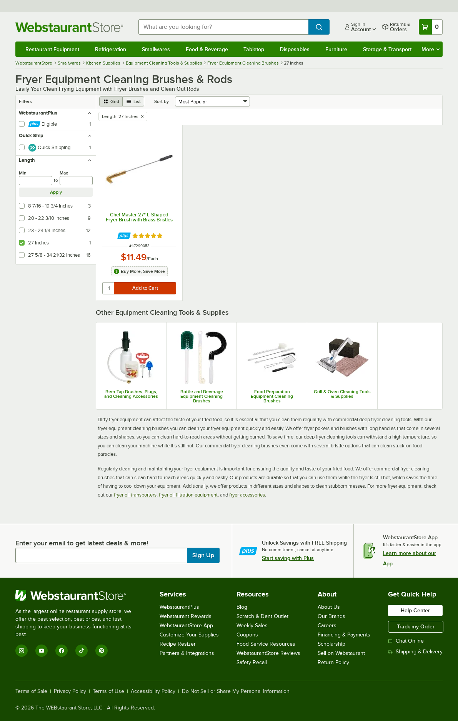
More (430, 49)
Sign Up (203, 555)
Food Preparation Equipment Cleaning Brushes (272, 396)
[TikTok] (81, 651)
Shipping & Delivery (415, 652)
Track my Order (416, 626)
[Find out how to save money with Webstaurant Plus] (124, 236)
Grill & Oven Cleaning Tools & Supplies (342, 394)
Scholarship (331, 644)
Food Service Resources (265, 644)
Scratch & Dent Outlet (262, 616)
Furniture (336, 49)
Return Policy (333, 662)
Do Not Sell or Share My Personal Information (236, 691)
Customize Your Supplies (189, 635)
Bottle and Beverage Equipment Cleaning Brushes (201, 396)
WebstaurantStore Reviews (268, 653)
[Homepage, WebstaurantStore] (70, 27)
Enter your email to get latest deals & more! (81, 543)
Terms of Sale (31, 691)
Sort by (161, 101)
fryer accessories (247, 495)
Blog (241, 607)
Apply (56, 192)
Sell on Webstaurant (341, 653)
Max (64, 173)
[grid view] (111, 101)
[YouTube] (41, 651)
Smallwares (156, 49)
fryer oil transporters (135, 495)
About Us (329, 607)
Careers (327, 625)
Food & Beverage (207, 49)
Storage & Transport (387, 49)
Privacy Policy (70, 691)
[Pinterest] (101, 651)
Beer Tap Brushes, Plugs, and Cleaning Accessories (131, 394)
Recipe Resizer (178, 644)
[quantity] (108, 288)
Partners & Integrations (187, 653)
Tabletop (253, 49)
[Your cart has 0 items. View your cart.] (431, 27)
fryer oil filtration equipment (188, 495)
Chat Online (406, 641)
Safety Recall (251, 662)
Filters (25, 101)
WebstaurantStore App (186, 625)
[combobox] (223, 27)
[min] (35, 180)
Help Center (415, 610)
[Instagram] (21, 651)
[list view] (133, 101)
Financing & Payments (344, 635)
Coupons (247, 635)
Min (23, 173)
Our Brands (331, 616)
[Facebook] (61, 651)
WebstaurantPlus (179, 607)
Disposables (295, 49)
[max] (76, 180)
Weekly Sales (252, 625)
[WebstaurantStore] (78, 595)
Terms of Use (108, 691)
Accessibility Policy (153, 691)
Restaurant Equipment (52, 49)
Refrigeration (110, 49)
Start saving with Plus (288, 558)
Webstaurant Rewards (186, 616)
